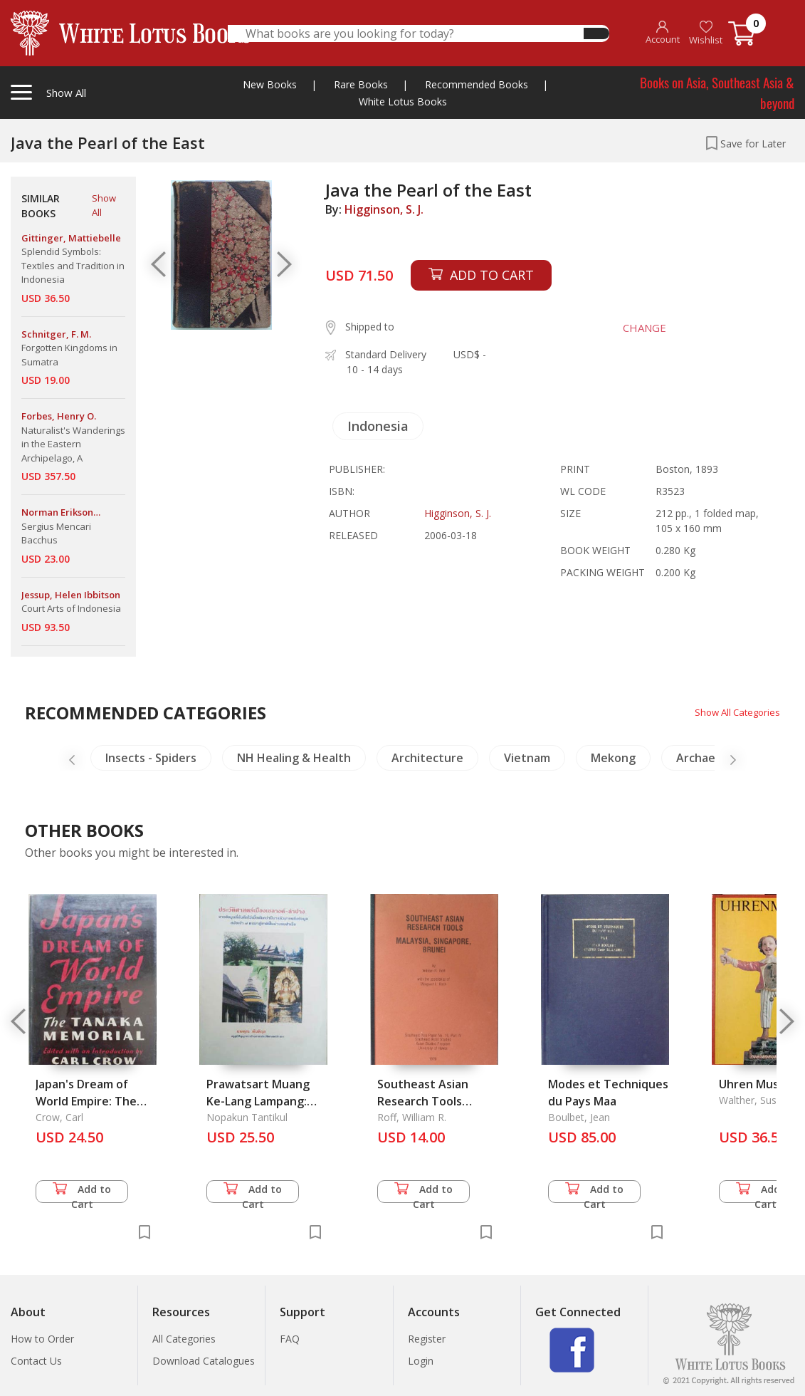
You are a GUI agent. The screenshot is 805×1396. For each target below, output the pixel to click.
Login (420, 1361)
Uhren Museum (761, 1084)
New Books (270, 84)
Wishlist (705, 33)
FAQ (290, 1338)
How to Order (42, 1338)
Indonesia (378, 425)
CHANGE (639, 328)
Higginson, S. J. (383, 209)
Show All (104, 205)
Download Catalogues (203, 1361)
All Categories (184, 1338)
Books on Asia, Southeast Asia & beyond (717, 92)
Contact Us (36, 1361)
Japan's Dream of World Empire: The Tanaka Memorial (86, 1101)
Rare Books (361, 84)
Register (427, 1338)
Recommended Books (476, 84)
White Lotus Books (403, 101)
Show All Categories (734, 712)
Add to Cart (82, 1192)
